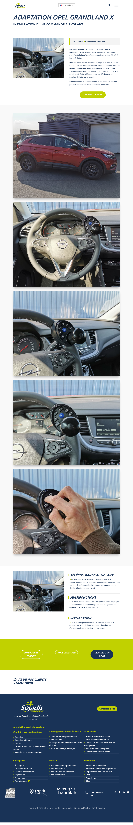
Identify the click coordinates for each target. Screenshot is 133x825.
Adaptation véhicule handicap (29, 727)
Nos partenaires (57, 775)
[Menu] (116, 5)
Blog (88, 781)
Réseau (53, 760)
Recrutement (21, 781)
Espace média (65, 808)
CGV (93, 808)
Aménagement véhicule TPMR (65, 731)
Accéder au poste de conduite (28, 752)
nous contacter (66, 653)
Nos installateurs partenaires (63, 765)
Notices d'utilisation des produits (101, 768)
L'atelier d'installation (24, 772)
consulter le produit (31, 654)
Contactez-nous (107, 709)
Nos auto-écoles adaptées (97, 749)
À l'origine (19, 765)
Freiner (18, 743)
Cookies (101, 808)
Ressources (90, 760)
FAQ (88, 775)
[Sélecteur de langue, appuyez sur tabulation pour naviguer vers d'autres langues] (66, 5)
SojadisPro (20, 775)
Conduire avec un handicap (27, 732)
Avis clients (91, 778)
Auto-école (90, 731)
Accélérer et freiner (23, 740)
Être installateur (57, 768)
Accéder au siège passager (62, 748)
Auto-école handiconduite (97, 739)
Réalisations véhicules (96, 765)
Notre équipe (21, 778)
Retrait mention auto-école (98, 752)
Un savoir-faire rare (23, 768)
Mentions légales (82, 808)
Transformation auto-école (98, 736)
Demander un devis (92, 94)
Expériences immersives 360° (99, 772)
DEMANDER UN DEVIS (102, 654)
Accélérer (19, 737)
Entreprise (19, 760)
